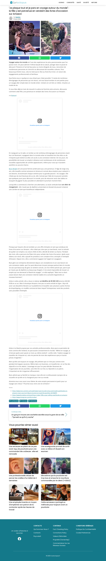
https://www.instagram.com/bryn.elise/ (24, 397)
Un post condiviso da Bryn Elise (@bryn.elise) (40, 147)
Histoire (94, 2)
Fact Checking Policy (60, 529)
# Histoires (33, 401)
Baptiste (18, 17)
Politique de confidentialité (86, 529)
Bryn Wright (13, 169)
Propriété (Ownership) (61, 540)
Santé (79, 2)
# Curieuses (13, 401)
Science (61, 2)
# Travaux (23, 401)
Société (86, 2)
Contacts (37, 533)
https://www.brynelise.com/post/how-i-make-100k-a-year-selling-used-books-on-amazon (39, 395)
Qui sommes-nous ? (41, 529)
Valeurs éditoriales (60, 536)
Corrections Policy (59, 533)
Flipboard (13, 95)
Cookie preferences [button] (83, 533)
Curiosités (70, 2)
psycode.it (37, 536)
